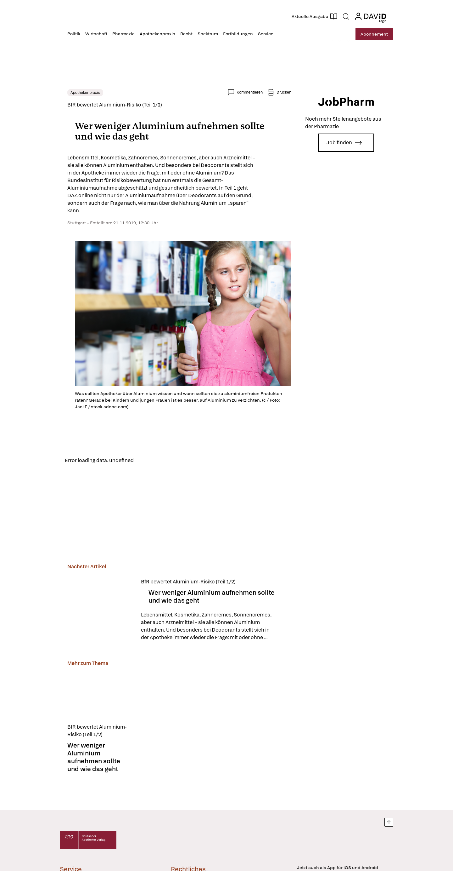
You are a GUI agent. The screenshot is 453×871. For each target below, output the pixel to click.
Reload (147, 460)
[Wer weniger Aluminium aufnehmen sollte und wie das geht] (100, 610)
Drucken (284, 92)
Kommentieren (250, 92)
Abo (372, 34)
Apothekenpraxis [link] (85, 92)
